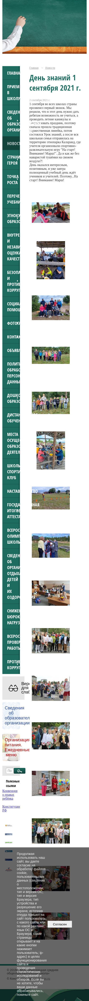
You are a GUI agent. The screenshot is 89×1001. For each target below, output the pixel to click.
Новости (13, 143)
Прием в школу (13, 92)
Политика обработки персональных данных (13, 373)
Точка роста (13, 179)
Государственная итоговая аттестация (13, 510)
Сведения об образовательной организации (13, 121)
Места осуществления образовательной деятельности (13, 443)
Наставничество (13, 491)
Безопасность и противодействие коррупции (13, 281)
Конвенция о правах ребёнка (10, 794)
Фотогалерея (13, 323)
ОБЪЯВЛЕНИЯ (13, 350)
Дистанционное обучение (13, 418)
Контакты (13, 337)
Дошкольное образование (13, 398)
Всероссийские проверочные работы (13, 642)
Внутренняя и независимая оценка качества (13, 247)
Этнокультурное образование (13, 218)
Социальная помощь (13, 307)
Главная (13, 73)
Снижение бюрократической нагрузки (13, 616)
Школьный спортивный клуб (13, 471)
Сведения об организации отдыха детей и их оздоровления (13, 576)
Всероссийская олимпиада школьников (13, 536)
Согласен (60, 924)
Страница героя (13, 160)
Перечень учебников (13, 199)
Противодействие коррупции (13, 664)
